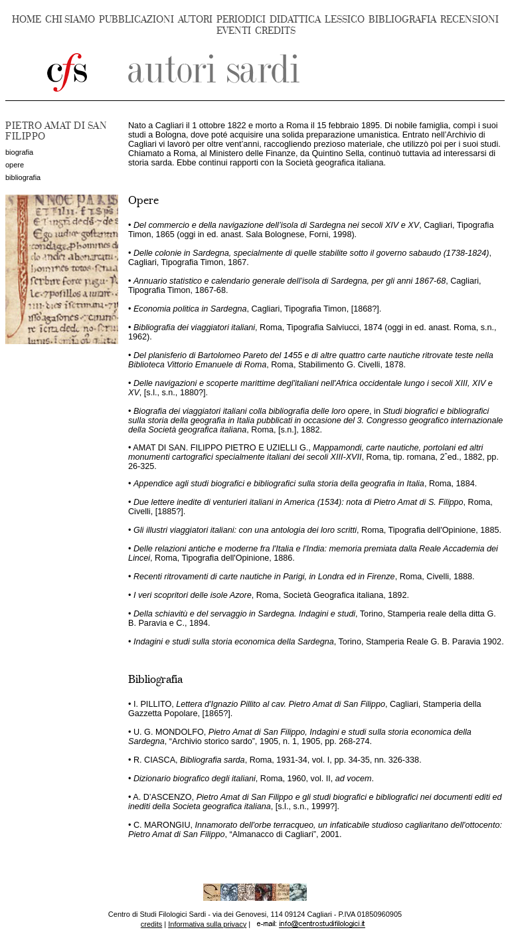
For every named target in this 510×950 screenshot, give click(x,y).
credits (151, 924)
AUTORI (195, 19)
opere (14, 165)
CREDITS (275, 31)
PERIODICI (241, 19)
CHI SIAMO (70, 19)
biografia (19, 152)
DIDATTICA (295, 19)
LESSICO (345, 19)
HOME (26, 19)
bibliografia (23, 177)
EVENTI (233, 31)
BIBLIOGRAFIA (402, 19)
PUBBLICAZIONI (136, 19)
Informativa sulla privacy (207, 924)
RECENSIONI (469, 19)
